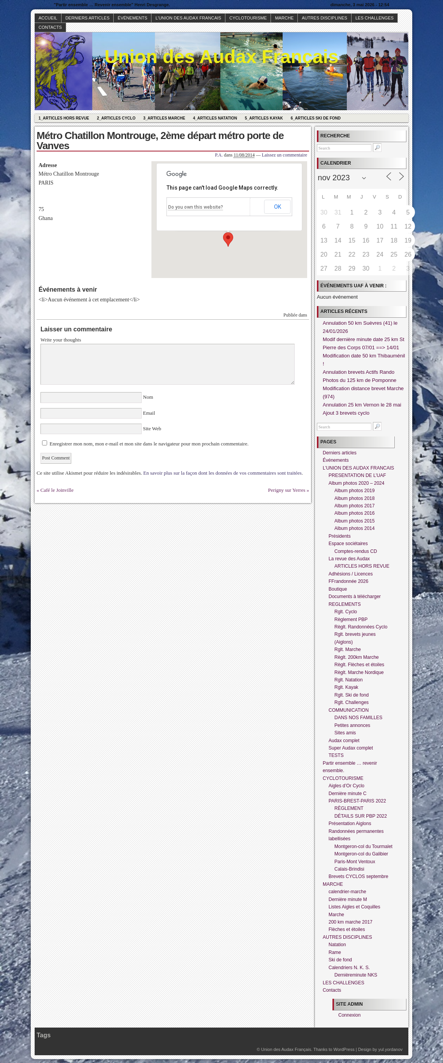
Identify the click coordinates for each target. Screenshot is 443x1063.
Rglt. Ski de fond (351, 695)
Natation (337, 944)
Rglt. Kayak (346, 687)
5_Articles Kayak (264, 118)
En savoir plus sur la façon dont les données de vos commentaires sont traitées (222, 473)
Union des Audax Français (221, 56)
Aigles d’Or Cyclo (346, 785)
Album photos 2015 (354, 521)
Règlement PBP (350, 619)
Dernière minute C (347, 793)
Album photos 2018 (354, 498)
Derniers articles (87, 18)
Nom (148, 397)
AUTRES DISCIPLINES (324, 18)
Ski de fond (340, 960)
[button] (228, 239)
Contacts (50, 27)
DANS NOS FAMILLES (358, 717)
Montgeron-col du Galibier (361, 854)
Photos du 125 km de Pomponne (359, 380)
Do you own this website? (195, 207)
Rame (335, 952)
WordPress (343, 1049)
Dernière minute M (348, 899)
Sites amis (345, 733)
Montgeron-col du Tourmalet (363, 846)
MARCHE (284, 18)
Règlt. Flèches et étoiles (359, 664)
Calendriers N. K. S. (349, 967)
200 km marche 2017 (351, 922)
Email (149, 413)
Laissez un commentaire (284, 155)
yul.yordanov (390, 1049)
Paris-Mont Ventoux (354, 861)
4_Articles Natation (215, 118)
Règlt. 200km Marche (356, 657)
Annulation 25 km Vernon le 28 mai (362, 405)
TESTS (336, 755)
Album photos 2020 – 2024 (356, 483)
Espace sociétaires (348, 543)
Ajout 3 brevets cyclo (346, 413)
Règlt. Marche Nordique (359, 672)
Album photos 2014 (354, 528)
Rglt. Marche (347, 649)
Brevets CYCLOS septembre (358, 876)
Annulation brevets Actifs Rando (358, 372)
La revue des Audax (349, 558)
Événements (132, 18)
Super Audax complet (351, 748)
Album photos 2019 (354, 490)
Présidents (340, 536)
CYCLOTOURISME (248, 18)
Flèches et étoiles (347, 929)
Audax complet (344, 740)
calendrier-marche (347, 891)
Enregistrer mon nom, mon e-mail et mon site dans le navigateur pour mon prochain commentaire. (148, 444)
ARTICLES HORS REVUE (361, 566)
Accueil (48, 18)
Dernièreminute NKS (355, 975)
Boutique (338, 589)
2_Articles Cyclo (116, 118)
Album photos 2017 (354, 506)
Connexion (349, 1015)
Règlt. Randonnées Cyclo (360, 627)
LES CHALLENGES (374, 18)
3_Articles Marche (164, 118)
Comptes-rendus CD (355, 551)
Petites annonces (352, 725)
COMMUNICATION (349, 710)
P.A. (219, 155)
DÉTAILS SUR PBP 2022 (360, 816)
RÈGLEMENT (349, 808)
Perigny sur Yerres (287, 490)
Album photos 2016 (354, 513)
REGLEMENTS (345, 604)
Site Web (151, 428)
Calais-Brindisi (349, 869)
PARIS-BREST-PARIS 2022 (357, 801)
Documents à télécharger (355, 596)
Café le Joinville (57, 490)
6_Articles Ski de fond (316, 118)
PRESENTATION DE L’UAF (357, 475)
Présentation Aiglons (350, 823)
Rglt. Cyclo (345, 611)
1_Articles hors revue (64, 118)
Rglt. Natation (348, 680)
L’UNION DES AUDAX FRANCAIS (188, 18)
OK (277, 207)
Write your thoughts (60, 340)
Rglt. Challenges (351, 702)
